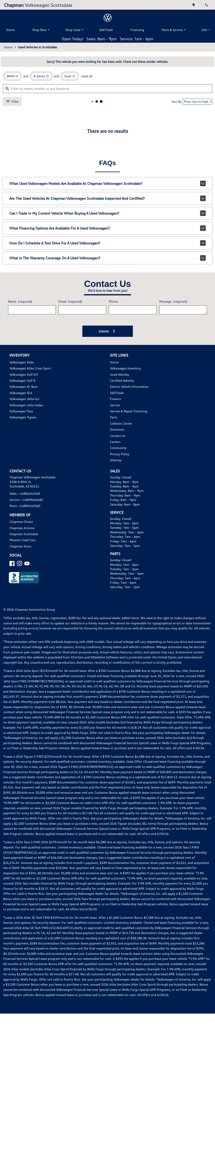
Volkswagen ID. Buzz (23, 387)
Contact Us (117, 436)
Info (207, 30)
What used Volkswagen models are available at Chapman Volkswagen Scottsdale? (107, 183)
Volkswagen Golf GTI (23, 374)
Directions (117, 429)
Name (20, 301)
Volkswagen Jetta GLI (24, 399)
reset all (86, 76)
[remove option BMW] (12, 76)
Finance (115, 399)
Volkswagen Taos (21, 411)
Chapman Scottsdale (23, 534)
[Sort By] (197, 101)
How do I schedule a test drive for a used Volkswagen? (107, 243)
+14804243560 (29, 493)
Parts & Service (174, 30)
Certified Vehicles (122, 381)
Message (173, 301)
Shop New (41, 30)
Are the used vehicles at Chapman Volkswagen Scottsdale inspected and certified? (107, 198)
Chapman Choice (21, 522)
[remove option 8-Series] (41, 76)
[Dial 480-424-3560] (207, 5)
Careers (115, 442)
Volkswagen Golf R (22, 381)
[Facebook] (12, 563)
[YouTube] (27, 563)
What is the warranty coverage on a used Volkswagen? (107, 258)
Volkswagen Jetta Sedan (26, 405)
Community (118, 448)
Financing (137, 30)
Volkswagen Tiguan (22, 417)
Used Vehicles (119, 374)
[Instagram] (19, 563)
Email (70, 301)
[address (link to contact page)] (194, 5)
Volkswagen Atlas (21, 362)
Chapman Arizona (21, 528)
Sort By (177, 101)
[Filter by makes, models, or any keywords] (107, 88)
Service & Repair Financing (128, 411)
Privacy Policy (119, 454)
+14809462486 (32, 500)
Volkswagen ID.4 (20, 393)
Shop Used (75, 30)
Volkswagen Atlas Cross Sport (30, 368)
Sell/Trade (106, 30)
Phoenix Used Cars (22, 540)
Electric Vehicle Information (129, 387)
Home (10, 30)
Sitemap (116, 460)
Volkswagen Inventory (125, 368)
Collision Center (121, 423)
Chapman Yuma (20, 546)
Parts (113, 417)
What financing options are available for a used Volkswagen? (107, 228)
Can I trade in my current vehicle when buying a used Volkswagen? (107, 213)
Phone (113, 301)
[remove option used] (69, 76)
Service (115, 405)
